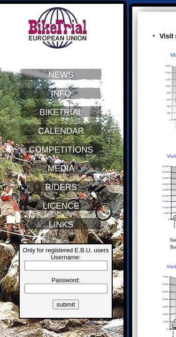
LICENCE (61, 206)
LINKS (61, 224)
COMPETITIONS (61, 149)
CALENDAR (61, 131)
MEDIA (60, 168)
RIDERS (61, 187)
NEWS (61, 75)
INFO (61, 93)
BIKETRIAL (61, 112)
